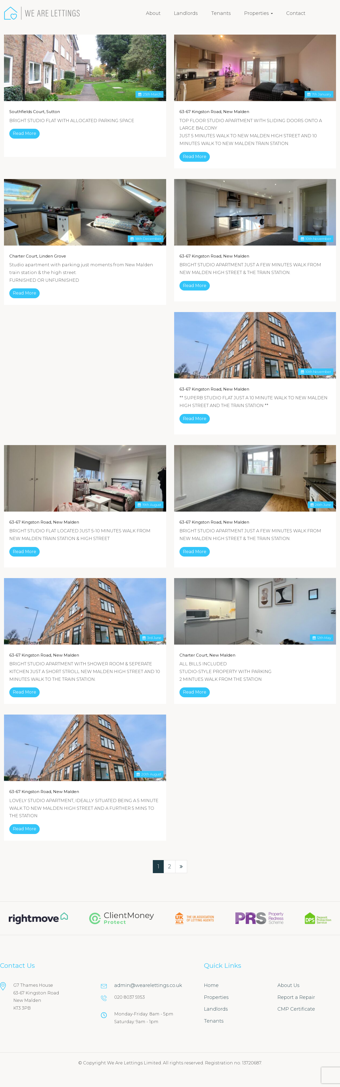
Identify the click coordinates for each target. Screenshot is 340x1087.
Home (211, 985)
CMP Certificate (296, 1009)
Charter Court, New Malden (207, 655)
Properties (258, 13)
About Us (288, 985)
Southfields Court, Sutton (34, 111)
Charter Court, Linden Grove (37, 256)
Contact (295, 13)
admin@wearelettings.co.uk (148, 985)
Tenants (221, 13)
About (153, 13)
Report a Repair (296, 997)
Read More (24, 133)
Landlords (186, 13)
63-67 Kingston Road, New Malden (214, 111)
